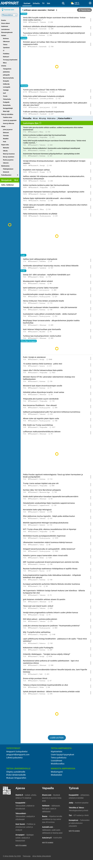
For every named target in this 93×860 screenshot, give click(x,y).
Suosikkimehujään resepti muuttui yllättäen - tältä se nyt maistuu (49, 294)
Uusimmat (4, 26)
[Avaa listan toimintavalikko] (57, 10)
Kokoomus (43, 92)
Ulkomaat (6, 41)
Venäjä (42, 165)
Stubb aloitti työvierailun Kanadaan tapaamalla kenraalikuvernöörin (50, 496)
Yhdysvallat (43, 137)
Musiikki (5, 138)
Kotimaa (6, 38)
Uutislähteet (56, 760)
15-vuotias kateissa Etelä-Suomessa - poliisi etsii (42, 364)
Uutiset (27, 3)
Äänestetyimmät (7, 32)
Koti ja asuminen (8, 157)
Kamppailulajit (8, 108)
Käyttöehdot (56, 751)
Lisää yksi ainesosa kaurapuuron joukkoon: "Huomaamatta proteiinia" (51, 625)
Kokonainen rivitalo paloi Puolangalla (38, 647)
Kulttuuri (6, 57)
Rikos (5, 63)
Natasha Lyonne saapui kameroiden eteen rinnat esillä (45, 555)
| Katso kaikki (64, 118)
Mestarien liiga (44, 492)
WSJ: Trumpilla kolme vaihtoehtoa (36, 632)
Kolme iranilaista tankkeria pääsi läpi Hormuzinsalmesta (44, 135)
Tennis (5, 96)
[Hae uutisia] (63, 3)
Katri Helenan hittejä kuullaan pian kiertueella (42, 329)
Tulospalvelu (7, 69)
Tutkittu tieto (7, 117)
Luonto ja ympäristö (9, 120)
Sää (48, 3)
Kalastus (42, 643)
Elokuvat (6, 132)
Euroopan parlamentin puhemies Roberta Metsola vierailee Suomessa (51, 584)
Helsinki (42, 512)
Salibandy (6, 84)
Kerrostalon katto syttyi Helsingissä (37, 509)
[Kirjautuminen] (90, 3)
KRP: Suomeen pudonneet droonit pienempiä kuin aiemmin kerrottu (51, 562)
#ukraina (51, 118)
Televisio (6, 135)
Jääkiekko (6, 72)
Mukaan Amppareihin (16, 778)
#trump (42, 118)
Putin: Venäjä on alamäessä (34, 357)
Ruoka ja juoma (8, 160)
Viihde (3, 126)
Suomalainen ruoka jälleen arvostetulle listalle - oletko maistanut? (50, 314)
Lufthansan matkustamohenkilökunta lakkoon (42, 431)
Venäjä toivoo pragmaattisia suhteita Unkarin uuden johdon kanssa (50, 612)
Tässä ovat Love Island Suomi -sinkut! (38, 606)
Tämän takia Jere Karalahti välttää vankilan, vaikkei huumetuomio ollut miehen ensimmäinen (53, 128)
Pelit (4, 141)
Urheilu (36, 3)
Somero (42, 366)
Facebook (43, 114)
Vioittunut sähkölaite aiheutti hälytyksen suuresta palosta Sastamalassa (52, 26)
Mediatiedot (56, 774)
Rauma (41, 571)
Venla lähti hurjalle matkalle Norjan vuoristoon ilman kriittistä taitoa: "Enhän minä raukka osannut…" (54, 141)
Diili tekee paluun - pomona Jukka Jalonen (40, 619)
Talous (5, 44)
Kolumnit (6, 172)
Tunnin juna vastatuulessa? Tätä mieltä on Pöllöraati (44, 89)
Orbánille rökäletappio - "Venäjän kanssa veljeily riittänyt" (46, 654)
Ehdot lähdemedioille (16, 774)
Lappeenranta (44, 505)
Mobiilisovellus (57, 763)
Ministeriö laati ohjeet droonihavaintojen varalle (42, 385)
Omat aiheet (5, 23)
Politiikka (6, 53)
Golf (4, 93)
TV (43, 3)
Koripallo (6, 81)
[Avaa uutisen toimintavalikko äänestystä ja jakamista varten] (91, 19)
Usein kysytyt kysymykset (62, 754)
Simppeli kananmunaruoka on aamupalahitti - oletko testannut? (49, 549)
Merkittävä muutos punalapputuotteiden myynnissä (44, 536)
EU (40, 586)
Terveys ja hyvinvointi (10, 60)
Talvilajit (6, 90)
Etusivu (3, 20)
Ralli (40, 674)
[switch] (17, 174)
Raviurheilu (7, 105)
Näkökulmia (5, 166)
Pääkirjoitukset (8, 169)
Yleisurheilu (7, 99)
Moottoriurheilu (8, 78)
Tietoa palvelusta (58, 757)
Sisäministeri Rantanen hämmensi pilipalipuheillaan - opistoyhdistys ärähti (51, 154)
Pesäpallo (6, 102)
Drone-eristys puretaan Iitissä (35, 678)
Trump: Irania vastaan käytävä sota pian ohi (41, 483)
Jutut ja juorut (7, 129)
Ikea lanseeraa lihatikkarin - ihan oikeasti (40, 405)
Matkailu (6, 148)
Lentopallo (6, 87)
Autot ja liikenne (8, 123)
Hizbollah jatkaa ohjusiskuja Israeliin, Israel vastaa (43, 392)
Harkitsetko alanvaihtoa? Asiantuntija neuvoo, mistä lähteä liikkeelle (50, 265)
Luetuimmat (5, 29)
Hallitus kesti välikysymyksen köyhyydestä (40, 259)
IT (3, 50)
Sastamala (42, 29)
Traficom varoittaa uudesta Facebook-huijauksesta (43, 111)
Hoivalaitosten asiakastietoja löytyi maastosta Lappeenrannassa (49, 503)
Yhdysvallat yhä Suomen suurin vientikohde (41, 399)
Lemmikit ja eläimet (47, 98)
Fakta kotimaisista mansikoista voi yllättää (40, 214)
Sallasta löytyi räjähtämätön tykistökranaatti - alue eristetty (47, 198)
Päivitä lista (85, 10)
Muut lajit (6, 111)
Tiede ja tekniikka (7, 114)
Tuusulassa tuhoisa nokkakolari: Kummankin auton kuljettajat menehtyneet (54, 33)
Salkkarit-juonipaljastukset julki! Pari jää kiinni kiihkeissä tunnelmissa (51, 412)
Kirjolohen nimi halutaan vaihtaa (36, 170)
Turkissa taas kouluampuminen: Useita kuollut (42, 336)
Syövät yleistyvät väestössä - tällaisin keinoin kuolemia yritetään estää (51, 691)
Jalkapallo (6, 75)
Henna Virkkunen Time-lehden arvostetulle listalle (43, 301)
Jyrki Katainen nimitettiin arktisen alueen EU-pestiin (44, 599)
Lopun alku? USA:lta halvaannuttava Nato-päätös (43, 370)
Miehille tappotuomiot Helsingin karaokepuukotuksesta (45, 523)
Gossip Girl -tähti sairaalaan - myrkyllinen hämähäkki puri (46, 274)
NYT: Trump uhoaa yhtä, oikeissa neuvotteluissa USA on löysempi (49, 529)
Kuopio (42, 172)
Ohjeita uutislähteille (15, 771)
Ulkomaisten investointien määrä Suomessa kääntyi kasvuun (47, 542)
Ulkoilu (5, 151)
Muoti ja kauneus (9, 154)
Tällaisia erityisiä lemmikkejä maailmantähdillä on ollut (45, 685)
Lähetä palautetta (14, 757)
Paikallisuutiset (6, 175)
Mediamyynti (57, 771)
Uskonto (6, 163)
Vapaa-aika (5, 145)
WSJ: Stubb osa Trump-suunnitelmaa (38, 425)
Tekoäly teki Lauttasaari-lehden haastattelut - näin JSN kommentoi (50, 307)
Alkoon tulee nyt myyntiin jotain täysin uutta (41, 418)
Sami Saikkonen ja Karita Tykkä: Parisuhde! (40, 288)
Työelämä (6, 47)
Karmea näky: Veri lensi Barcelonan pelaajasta (42, 490)
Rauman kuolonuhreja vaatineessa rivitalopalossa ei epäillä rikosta (50, 568)
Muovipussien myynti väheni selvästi (38, 281)
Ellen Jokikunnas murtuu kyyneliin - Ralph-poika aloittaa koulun (49, 516)
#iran (35, 118)
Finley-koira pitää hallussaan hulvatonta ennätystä (43, 96)
